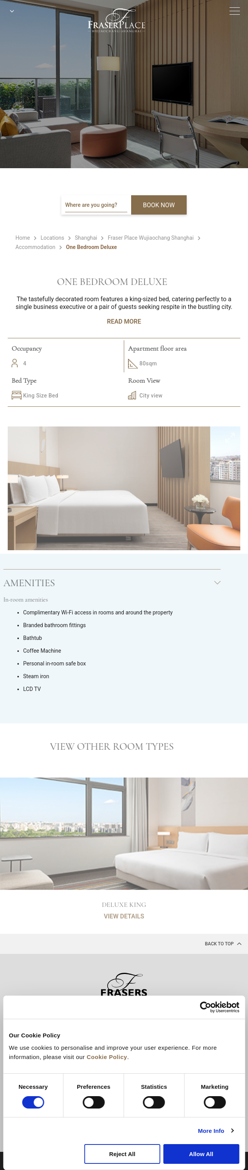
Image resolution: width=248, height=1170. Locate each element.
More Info (211, 1130)
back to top (223, 943)
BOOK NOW (159, 205)
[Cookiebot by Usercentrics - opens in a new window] (205, 1007)
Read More (124, 321)
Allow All (201, 1154)
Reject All (122, 1154)
